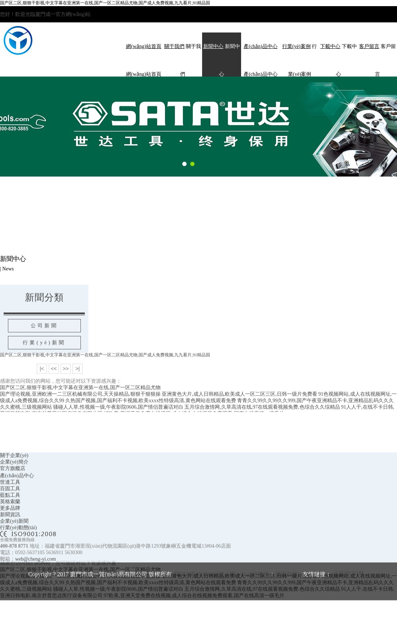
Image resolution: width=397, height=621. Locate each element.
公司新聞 (44, 338)
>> (66, 380)
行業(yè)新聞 (44, 355)
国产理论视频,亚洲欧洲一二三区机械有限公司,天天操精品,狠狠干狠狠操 (80, 406)
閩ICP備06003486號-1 (202, 601)
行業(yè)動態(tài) (18, 554)
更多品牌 (10, 535)
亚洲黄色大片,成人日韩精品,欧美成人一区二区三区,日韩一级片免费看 (239, 406)
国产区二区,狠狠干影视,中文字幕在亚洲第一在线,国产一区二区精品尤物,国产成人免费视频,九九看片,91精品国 (105, 2)
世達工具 (10, 509)
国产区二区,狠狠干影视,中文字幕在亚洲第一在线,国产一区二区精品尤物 (80, 399)
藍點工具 (10, 522)
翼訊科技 (286, 601)
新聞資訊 (10, 541)
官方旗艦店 (12, 495)
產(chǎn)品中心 (17, 502)
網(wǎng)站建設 (249, 601)
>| (77, 380)
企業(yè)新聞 (14, 548)
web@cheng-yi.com (35, 586)
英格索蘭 (10, 528)
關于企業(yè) (14, 482)
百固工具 (10, 515)
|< (42, 380)
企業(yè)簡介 (14, 488)
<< (54, 380)
